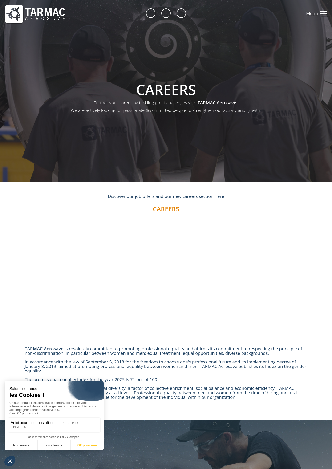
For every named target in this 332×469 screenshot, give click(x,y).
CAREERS (166, 209)
